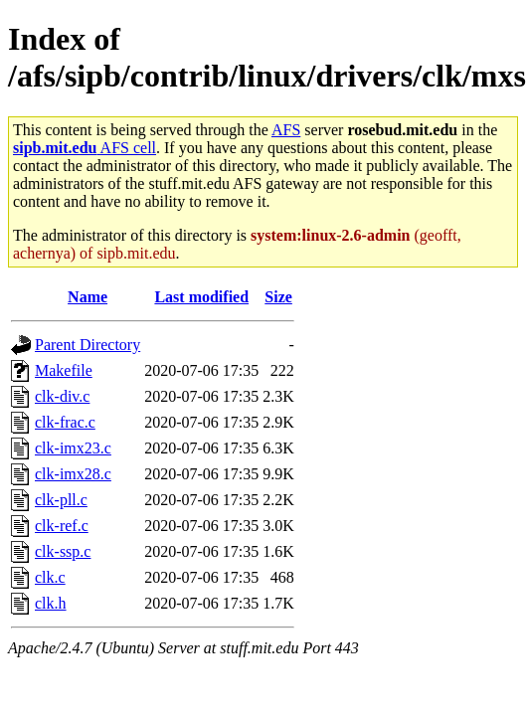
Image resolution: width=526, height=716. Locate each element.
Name (87, 296)
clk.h (51, 603)
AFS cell (84, 147)
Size (278, 296)
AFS (285, 129)
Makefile (63, 370)
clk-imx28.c (73, 473)
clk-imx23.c (73, 448)
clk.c (50, 577)
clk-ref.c (61, 525)
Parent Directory (87, 344)
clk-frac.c (65, 422)
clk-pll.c (61, 499)
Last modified (201, 296)
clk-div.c (62, 396)
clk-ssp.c (62, 551)
